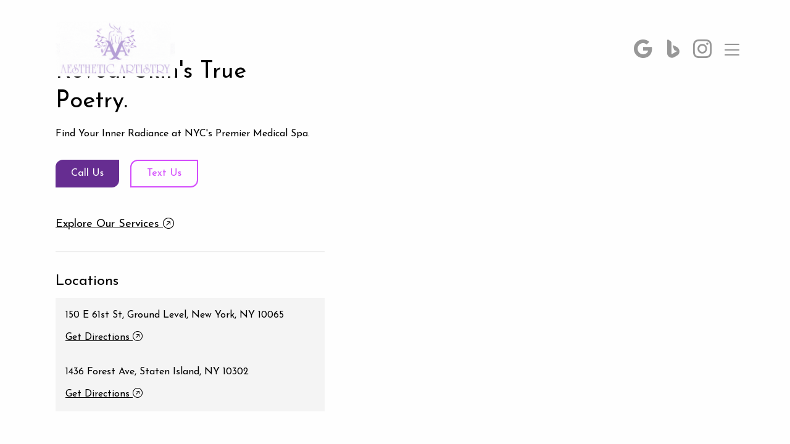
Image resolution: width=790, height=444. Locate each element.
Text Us (181, 173)
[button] (643, 52)
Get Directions (104, 340)
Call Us (92, 173)
